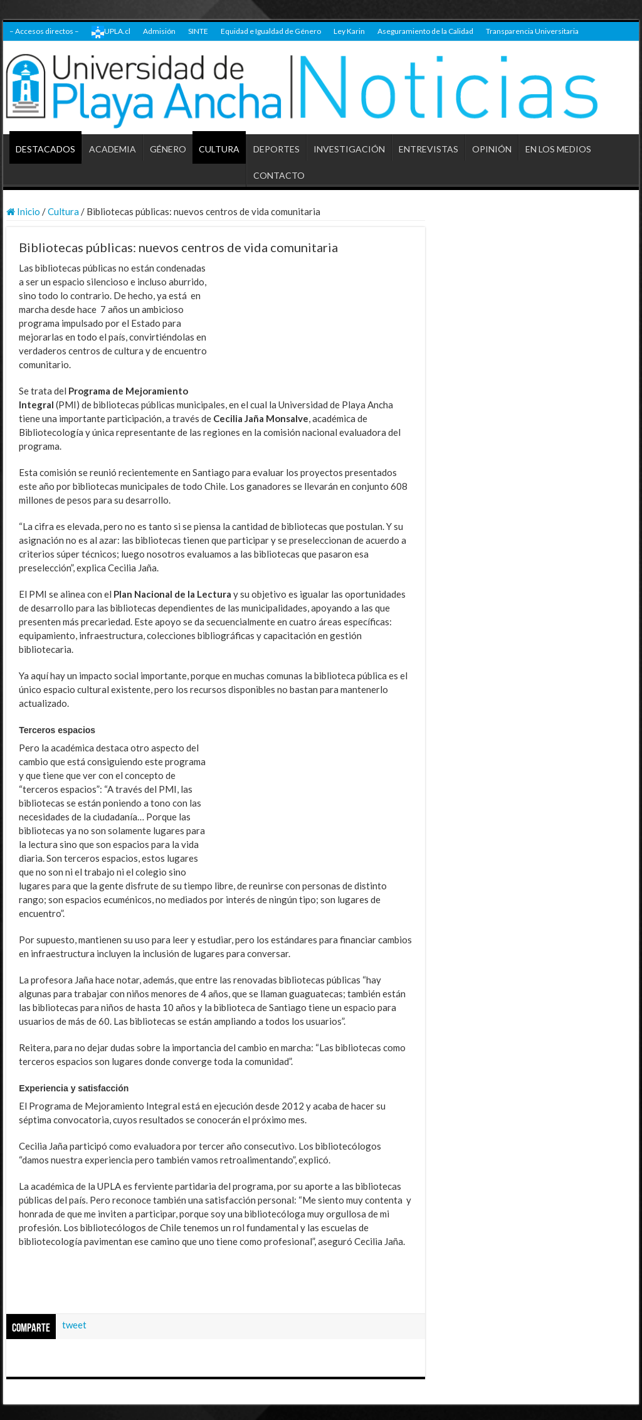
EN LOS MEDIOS (558, 149)
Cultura (63, 211)
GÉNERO (168, 149)
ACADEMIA (112, 149)
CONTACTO (279, 175)
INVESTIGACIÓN (349, 149)
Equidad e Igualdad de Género (271, 31)
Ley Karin (349, 31)
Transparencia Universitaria (532, 31)
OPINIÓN (492, 149)
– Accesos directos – (44, 31)
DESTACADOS (45, 149)
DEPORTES (276, 149)
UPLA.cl (111, 32)
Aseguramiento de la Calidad (425, 31)
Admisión (159, 31)
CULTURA (219, 149)
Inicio (23, 211)
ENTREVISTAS (428, 149)
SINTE (198, 31)
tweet (74, 1324)
